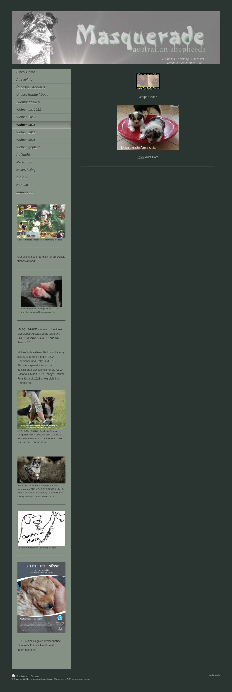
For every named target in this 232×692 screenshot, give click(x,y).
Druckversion (21, 676)
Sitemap (35, 676)
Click (141, 157)
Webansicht (214, 675)
